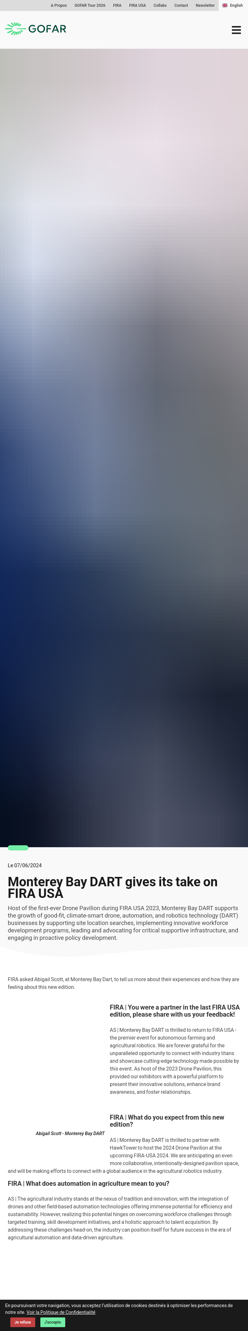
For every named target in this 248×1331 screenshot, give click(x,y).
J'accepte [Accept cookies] (53, 1322)
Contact (181, 5)
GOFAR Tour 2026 (90, 5)
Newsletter (205, 5)
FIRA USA (137, 5)
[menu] (236, 30)
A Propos (59, 5)
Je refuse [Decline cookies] (23, 1322)
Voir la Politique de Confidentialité (60, 1312)
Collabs (160, 5)
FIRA (117, 5)
